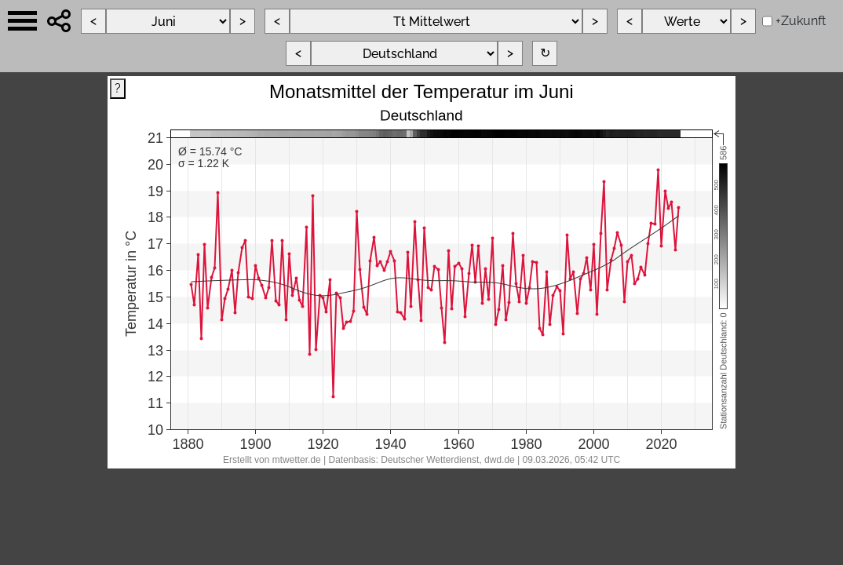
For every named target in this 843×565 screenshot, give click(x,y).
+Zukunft (800, 20)
